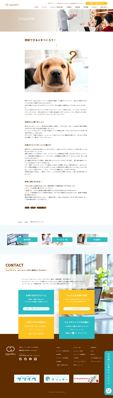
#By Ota (27, 207)
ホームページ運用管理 (79, 354)
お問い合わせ (103, 7)
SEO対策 (76, 358)
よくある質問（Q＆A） (97, 358)
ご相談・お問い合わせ (96, 3)
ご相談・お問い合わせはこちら (36, 309)
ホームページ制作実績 (62, 358)
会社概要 (86, 7)
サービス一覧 (77, 347)
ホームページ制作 (78, 351)
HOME (36, 7)
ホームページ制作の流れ (56, 7)
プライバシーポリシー (96, 361)
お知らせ (93, 354)
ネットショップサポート (80, 361)
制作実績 (77, 7)
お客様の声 (93, 347)
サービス (44, 7)
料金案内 (69, 7)
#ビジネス (33, 207)
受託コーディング (78, 365)
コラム (92, 351)
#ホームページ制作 (41, 207)
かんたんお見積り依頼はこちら (76, 309)
